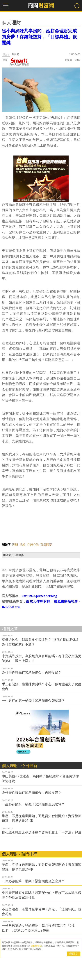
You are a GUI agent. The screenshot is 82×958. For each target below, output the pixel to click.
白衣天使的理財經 (19, 62)
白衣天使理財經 (38, 601)
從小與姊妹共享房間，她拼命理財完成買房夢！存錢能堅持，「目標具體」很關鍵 (39, 36)
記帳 (23, 544)
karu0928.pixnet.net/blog (39, 596)
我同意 (73, 953)
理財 (15, 544)
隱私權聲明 (36, 946)
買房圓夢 (46, 544)
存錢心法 (33, 544)
